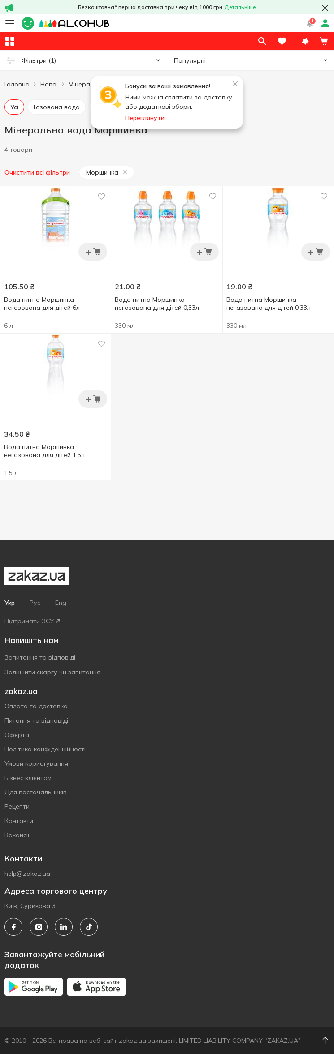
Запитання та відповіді (39, 657)
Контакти (18, 821)
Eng (60, 603)
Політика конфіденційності (45, 749)
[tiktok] (89, 927)
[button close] (325, 8)
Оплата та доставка (36, 706)
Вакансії (16, 835)
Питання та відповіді (36, 720)
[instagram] (39, 927)
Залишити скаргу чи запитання (52, 672)
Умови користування (36, 763)
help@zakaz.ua (27, 874)
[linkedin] (64, 927)
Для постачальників (35, 792)
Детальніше (240, 7)
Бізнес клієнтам (28, 778)
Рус (35, 603)
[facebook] (13, 927)
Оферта (16, 735)
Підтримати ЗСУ (32, 621)
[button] (305, 41)
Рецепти (17, 806)
